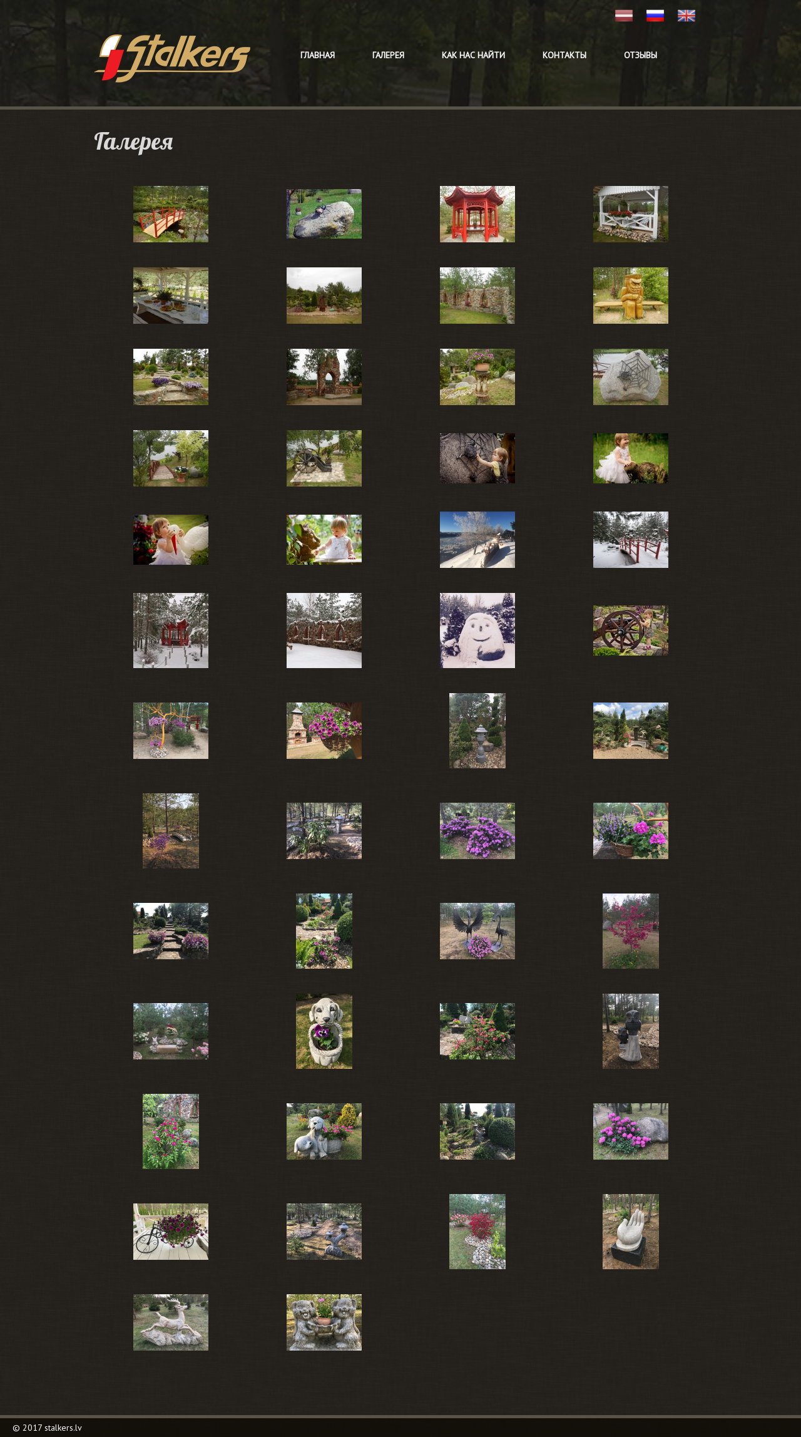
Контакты (564, 55)
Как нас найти (473, 55)
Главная (317, 55)
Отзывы (640, 55)
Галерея (388, 55)
